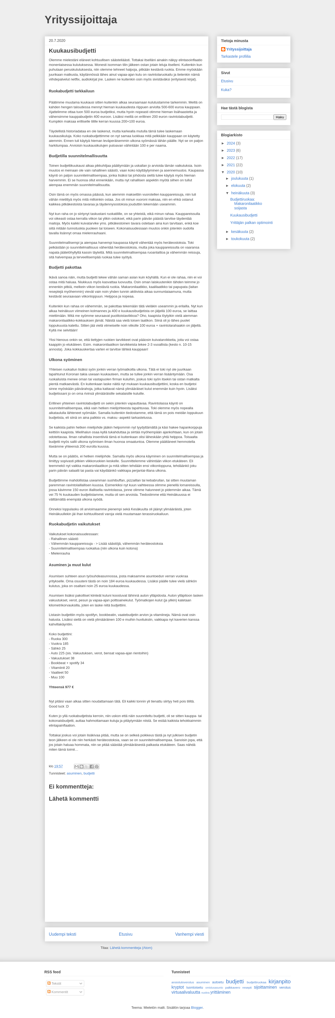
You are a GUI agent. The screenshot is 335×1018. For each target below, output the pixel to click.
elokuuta (238, 185)
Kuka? (226, 90)
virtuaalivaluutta (186, 992)
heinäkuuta (240, 193)
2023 (231, 150)
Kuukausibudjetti (243, 215)
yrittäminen (220, 992)
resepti (247, 987)
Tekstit (54, 983)
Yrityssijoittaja (81, 19)
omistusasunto (214, 987)
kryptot (178, 987)
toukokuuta (240, 239)
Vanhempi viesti (189, 934)
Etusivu (125, 934)
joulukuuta (240, 178)
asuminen (74, 773)
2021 (231, 165)
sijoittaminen (265, 987)
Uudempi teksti (62, 934)
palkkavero (232, 987)
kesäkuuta (240, 231)
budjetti (89, 773)
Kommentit (57, 992)
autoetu (218, 982)
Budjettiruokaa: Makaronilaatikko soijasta (246, 203)
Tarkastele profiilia (236, 56)
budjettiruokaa (256, 982)
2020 (231, 172)
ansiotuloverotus (183, 982)
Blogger (197, 1008)
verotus (285, 987)
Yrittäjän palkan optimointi (251, 222)
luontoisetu (194, 987)
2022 (231, 158)
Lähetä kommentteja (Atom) (131, 948)
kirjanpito (280, 981)
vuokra (205, 992)
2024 (231, 143)
